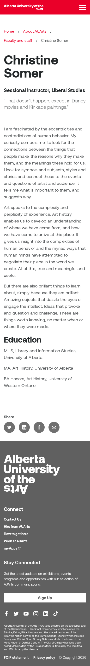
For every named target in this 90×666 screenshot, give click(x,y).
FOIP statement (16, 658)
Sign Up (45, 597)
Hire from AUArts (17, 527)
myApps (13, 548)
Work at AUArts (16, 541)
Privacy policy (44, 658)
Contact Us (12, 519)
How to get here (16, 534)
